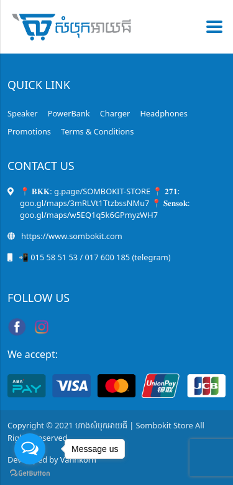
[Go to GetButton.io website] (30, 472)
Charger (115, 113)
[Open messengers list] (29, 448)
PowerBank (69, 113)
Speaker (22, 113)
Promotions (29, 131)
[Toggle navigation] (211, 26)
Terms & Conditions (97, 131)
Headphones (164, 113)
